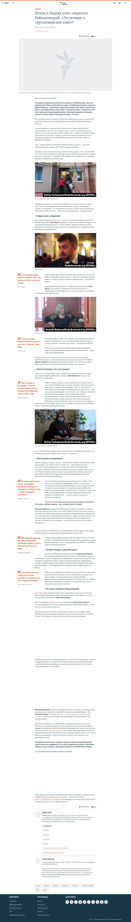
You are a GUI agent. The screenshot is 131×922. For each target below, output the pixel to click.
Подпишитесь (50, 502)
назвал (63, 616)
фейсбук (57, 799)
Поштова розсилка (15, 908)
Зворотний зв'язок (43, 915)
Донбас (38, 9)
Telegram (46, 835)
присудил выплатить (55, 730)
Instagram (46, 839)
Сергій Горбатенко (50, 27)
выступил (87, 595)
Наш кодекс (41, 904)
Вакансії (40, 911)
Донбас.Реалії (39, 27)
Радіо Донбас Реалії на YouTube (53, 853)
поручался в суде (55, 602)
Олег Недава (39, 593)
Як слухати (12, 901)
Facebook (46, 830)
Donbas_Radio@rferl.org (43, 799)
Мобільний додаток (15, 904)
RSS (10, 911)
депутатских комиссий (60, 220)
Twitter (45, 844)
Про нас (40, 901)
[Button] (84, 36)
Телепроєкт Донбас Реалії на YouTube (55, 848)
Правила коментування (17, 915)
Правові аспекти (42, 908)
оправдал (44, 607)
